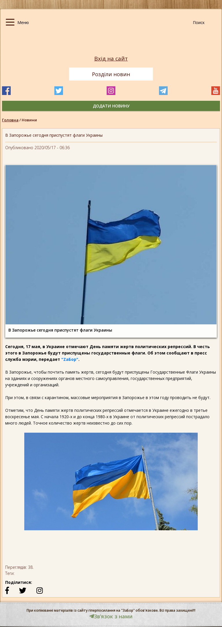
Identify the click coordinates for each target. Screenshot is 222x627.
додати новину (111, 106)
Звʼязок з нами (111, 616)
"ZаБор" (69, 359)
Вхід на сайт (111, 59)
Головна (10, 120)
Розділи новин (111, 74)
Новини (29, 120)
